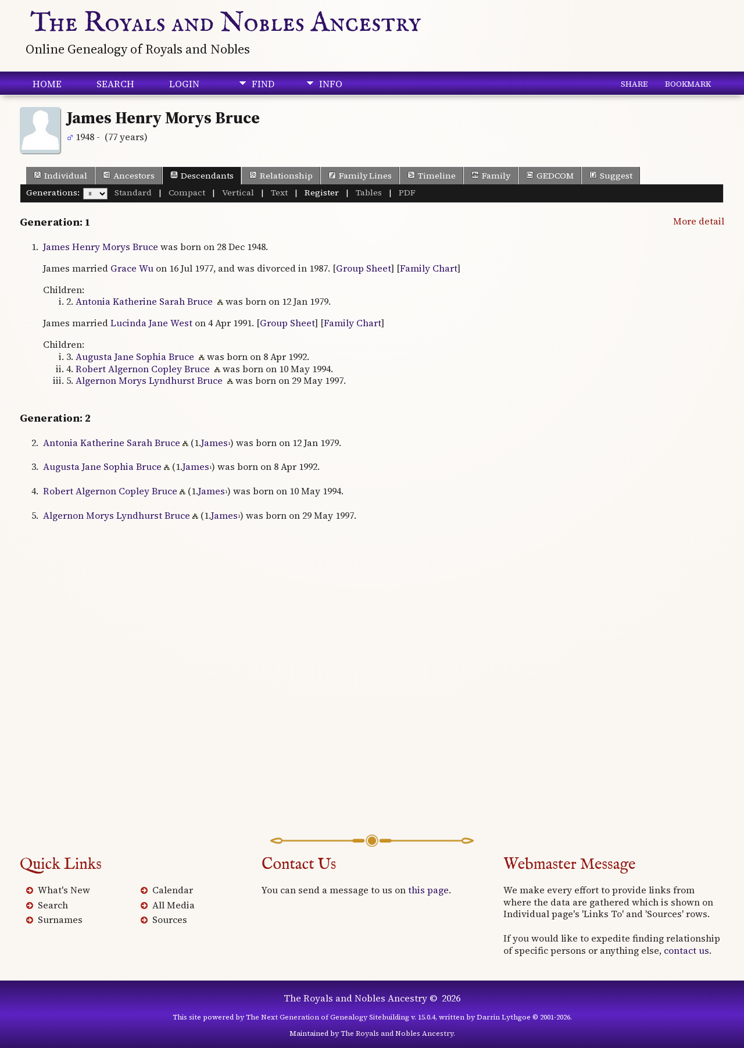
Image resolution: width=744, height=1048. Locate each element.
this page (428, 889)
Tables (369, 192)
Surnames (60, 919)
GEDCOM (550, 175)
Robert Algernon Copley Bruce (143, 368)
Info (330, 83)
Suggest (610, 175)
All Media (173, 905)
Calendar (172, 889)
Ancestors (129, 175)
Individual (60, 175)
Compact (187, 192)
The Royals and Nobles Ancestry (225, 23)
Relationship (281, 175)
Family (490, 175)
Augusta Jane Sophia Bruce (135, 356)
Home (47, 83)
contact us (686, 950)
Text (279, 192)
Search (115, 83)
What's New (64, 889)
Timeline (431, 175)
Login (184, 83)
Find (263, 83)
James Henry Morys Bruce (100, 246)
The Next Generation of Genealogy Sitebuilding (327, 1017)
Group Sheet (363, 268)
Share (634, 84)
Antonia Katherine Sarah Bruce (144, 301)
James (214, 442)
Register (322, 192)
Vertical (238, 192)
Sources (169, 919)
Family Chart (428, 268)
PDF (407, 192)
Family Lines (360, 175)
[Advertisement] (372, 696)
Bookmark (688, 84)
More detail (698, 221)
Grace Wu (131, 268)
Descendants (202, 175)
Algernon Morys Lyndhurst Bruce (149, 380)
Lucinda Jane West (151, 322)
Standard (133, 192)
